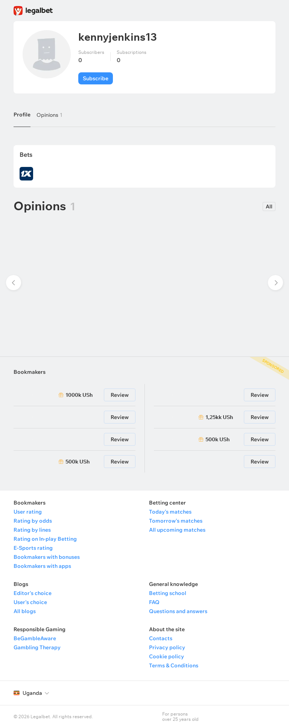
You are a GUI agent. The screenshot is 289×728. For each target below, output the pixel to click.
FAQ (154, 602)
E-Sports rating (33, 547)
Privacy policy (167, 647)
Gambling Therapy (37, 647)
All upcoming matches (177, 529)
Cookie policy (166, 656)
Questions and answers (178, 611)
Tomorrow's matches (175, 520)
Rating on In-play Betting (45, 538)
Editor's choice (33, 593)
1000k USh (79, 395)
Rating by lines (32, 529)
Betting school (167, 593)
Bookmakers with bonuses (47, 557)
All (269, 206)
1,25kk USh (219, 417)
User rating (28, 511)
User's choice (30, 602)
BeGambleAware (35, 638)
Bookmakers (30, 372)
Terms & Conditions (173, 665)
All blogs (25, 611)
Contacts (160, 638)
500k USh (77, 462)
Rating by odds (33, 520)
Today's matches (170, 511)
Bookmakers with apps (42, 566)
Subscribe (95, 78)
